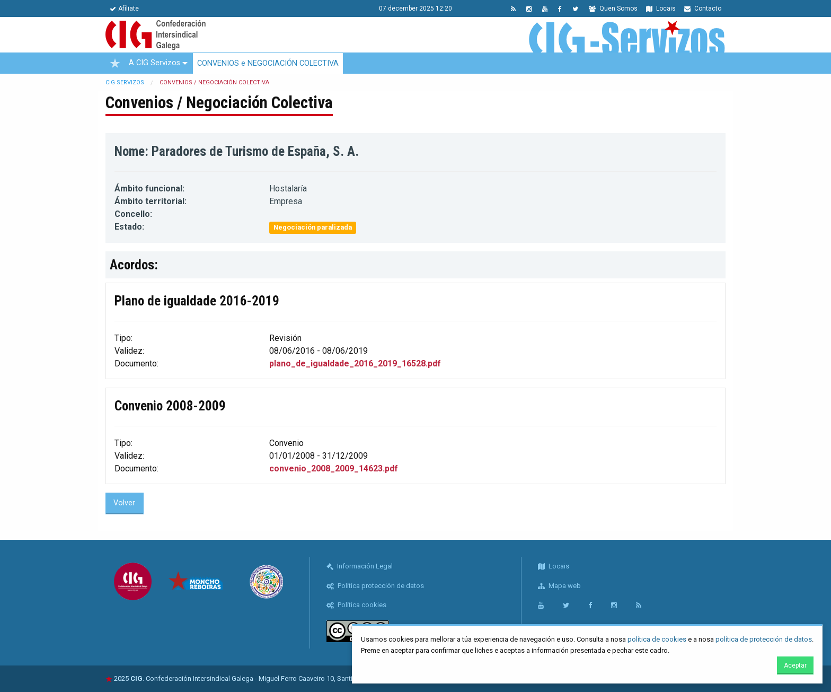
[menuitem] (115, 63)
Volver (124, 502)
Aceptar (795, 665)
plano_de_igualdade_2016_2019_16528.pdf (355, 363)
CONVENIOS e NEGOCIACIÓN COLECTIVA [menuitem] (268, 63)
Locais (661, 8)
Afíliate (124, 8)
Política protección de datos (375, 586)
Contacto (702, 8)
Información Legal (359, 566)
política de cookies (656, 639)
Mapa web (559, 586)
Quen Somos (613, 8)
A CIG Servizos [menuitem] (154, 62)
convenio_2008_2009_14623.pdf (333, 468)
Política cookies (356, 605)
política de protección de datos (763, 639)
